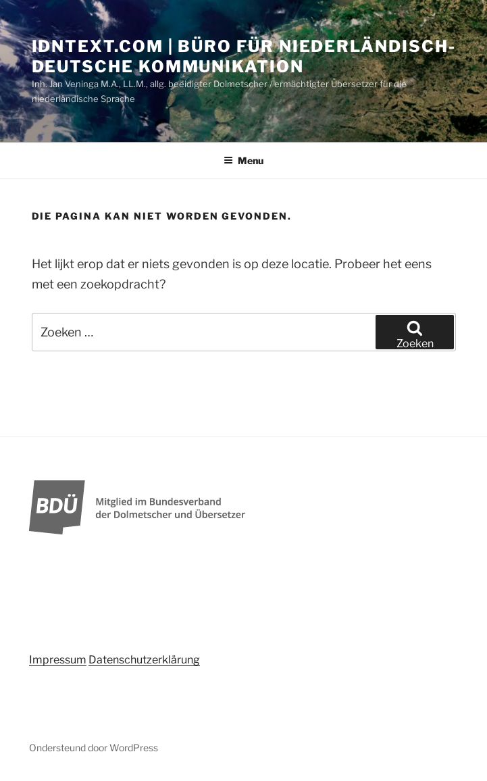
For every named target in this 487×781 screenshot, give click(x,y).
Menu (243, 160)
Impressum (57, 659)
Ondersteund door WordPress (93, 747)
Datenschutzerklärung (144, 659)
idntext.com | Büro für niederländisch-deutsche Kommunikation (244, 56)
